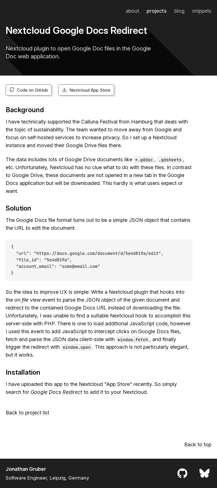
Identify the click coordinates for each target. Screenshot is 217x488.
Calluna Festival (99, 122)
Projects (157, 11)
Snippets (201, 11)
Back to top (197, 444)
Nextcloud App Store (86, 90)
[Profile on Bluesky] (204, 473)
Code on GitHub (28, 90)
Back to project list (27, 413)
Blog (179, 11)
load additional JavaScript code (131, 323)
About (132, 11)
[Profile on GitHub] (182, 473)
